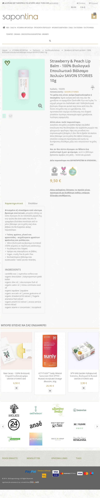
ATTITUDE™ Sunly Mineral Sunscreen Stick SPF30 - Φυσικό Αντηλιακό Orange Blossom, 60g (50, 377)
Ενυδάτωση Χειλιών (52, 50)
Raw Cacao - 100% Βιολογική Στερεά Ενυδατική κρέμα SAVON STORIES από (16, 376)
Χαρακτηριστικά (14, 203)
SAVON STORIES (71, 92)
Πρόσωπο (37, 50)
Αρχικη (4, 50)
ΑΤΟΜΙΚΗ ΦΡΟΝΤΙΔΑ (20, 50)
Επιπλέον (32, 203)
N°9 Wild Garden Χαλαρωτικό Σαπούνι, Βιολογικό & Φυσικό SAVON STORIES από (83, 376)
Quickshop (16, 388)
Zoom (40, 105)
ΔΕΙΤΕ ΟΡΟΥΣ (53, 3)
